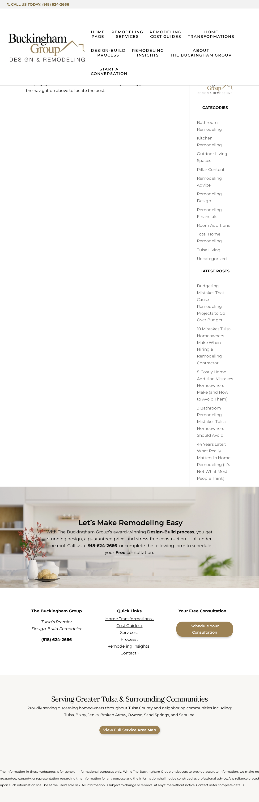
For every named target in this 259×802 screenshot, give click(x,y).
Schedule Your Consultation (205, 629)
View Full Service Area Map (129, 730)
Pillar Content (211, 169)
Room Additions (213, 225)
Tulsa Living (209, 250)
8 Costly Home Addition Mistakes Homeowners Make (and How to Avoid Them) (215, 386)
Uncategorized (212, 258)
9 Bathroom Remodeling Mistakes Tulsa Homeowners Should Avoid (211, 422)
